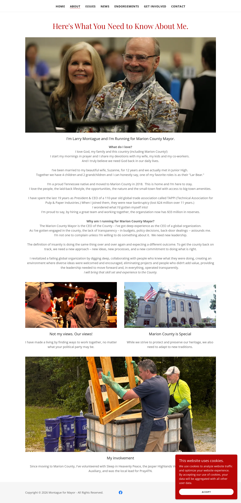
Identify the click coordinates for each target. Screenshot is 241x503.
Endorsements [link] (126, 6)
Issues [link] (90, 6)
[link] (120, 492)
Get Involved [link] (155, 6)
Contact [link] (178, 6)
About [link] (75, 6)
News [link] (105, 6)
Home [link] (60, 6)
